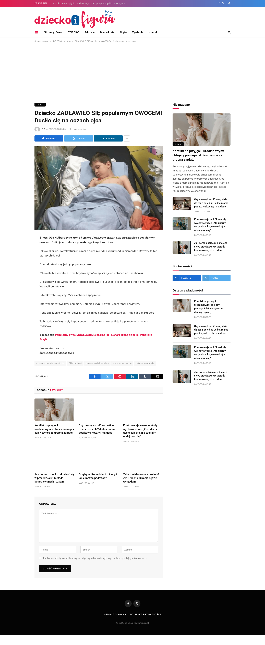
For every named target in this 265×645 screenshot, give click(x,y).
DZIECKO (73, 32)
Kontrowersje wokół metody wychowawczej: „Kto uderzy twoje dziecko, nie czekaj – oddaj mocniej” (140, 431)
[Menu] (36, 32)
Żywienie (137, 32)
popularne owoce (122, 363)
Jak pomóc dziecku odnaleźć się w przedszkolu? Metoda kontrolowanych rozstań (54, 478)
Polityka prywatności (145, 614)
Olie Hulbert (75, 363)
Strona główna (53, 32)
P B (43, 129)
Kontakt (154, 32)
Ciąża (123, 32)
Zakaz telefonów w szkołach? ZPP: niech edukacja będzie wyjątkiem (141, 478)
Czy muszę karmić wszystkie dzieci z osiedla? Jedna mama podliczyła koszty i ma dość (97, 429)
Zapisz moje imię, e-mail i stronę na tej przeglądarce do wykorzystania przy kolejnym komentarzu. (95, 558)
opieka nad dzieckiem (97, 363)
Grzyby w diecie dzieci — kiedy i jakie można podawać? (98, 476)
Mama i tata (107, 32)
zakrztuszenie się (145, 363)
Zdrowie (90, 32)
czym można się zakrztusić (50, 363)
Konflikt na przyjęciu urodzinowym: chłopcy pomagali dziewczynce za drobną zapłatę (91, 3)
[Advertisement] (132, 72)
